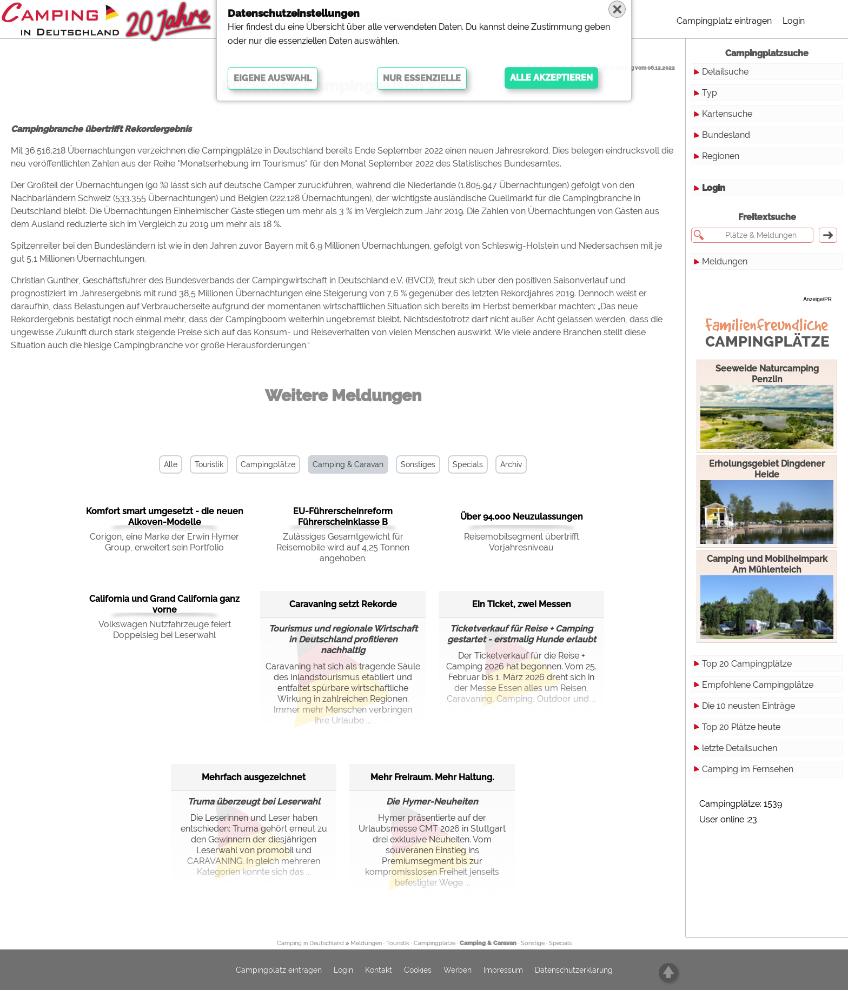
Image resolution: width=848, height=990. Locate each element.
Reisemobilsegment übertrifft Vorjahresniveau (521, 542)
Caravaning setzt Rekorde (343, 604)
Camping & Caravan (348, 464)
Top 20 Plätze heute (741, 727)
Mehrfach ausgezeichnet (254, 777)
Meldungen (724, 261)
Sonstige (533, 943)
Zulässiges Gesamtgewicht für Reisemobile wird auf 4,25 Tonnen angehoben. (342, 547)
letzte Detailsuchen (739, 748)
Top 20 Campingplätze (747, 664)
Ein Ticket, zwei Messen (521, 604)
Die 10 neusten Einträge (748, 706)
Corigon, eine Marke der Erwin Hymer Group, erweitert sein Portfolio (164, 542)
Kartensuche (727, 114)
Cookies (418, 970)
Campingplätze (268, 464)
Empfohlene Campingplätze (757, 685)
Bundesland (726, 135)
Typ (709, 93)
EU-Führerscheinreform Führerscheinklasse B (343, 516)
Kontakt (378, 970)
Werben (457, 970)
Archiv (511, 464)
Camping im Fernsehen (747, 769)
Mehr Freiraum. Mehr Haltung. (432, 777)
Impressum (503, 970)
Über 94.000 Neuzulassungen (521, 516)
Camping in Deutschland (310, 943)
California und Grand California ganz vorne (164, 604)
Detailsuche (725, 72)
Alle (170, 464)
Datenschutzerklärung (574, 970)
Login (794, 21)
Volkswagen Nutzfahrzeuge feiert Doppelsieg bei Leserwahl (164, 629)
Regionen (720, 156)
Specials (468, 464)
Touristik (209, 464)
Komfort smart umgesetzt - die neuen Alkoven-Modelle (164, 516)
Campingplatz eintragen (724, 21)
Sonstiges (418, 464)
